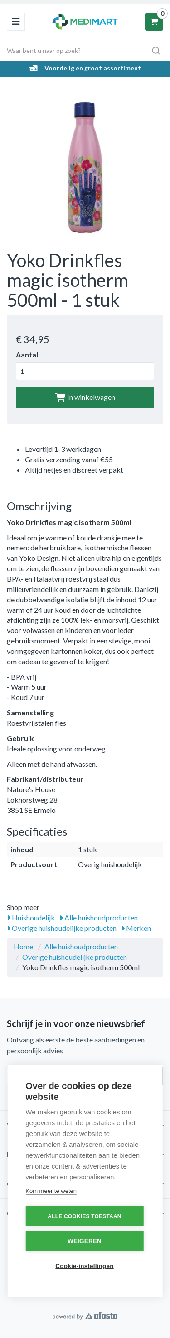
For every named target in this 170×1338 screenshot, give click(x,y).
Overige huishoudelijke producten (62, 928)
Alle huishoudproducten (98, 917)
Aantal (27, 354)
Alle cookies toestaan (84, 1216)
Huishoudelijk (31, 917)
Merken (136, 928)
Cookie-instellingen (84, 1266)
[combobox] (85, 51)
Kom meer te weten (51, 1191)
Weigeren (85, 1241)
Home (23, 946)
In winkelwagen (85, 397)
